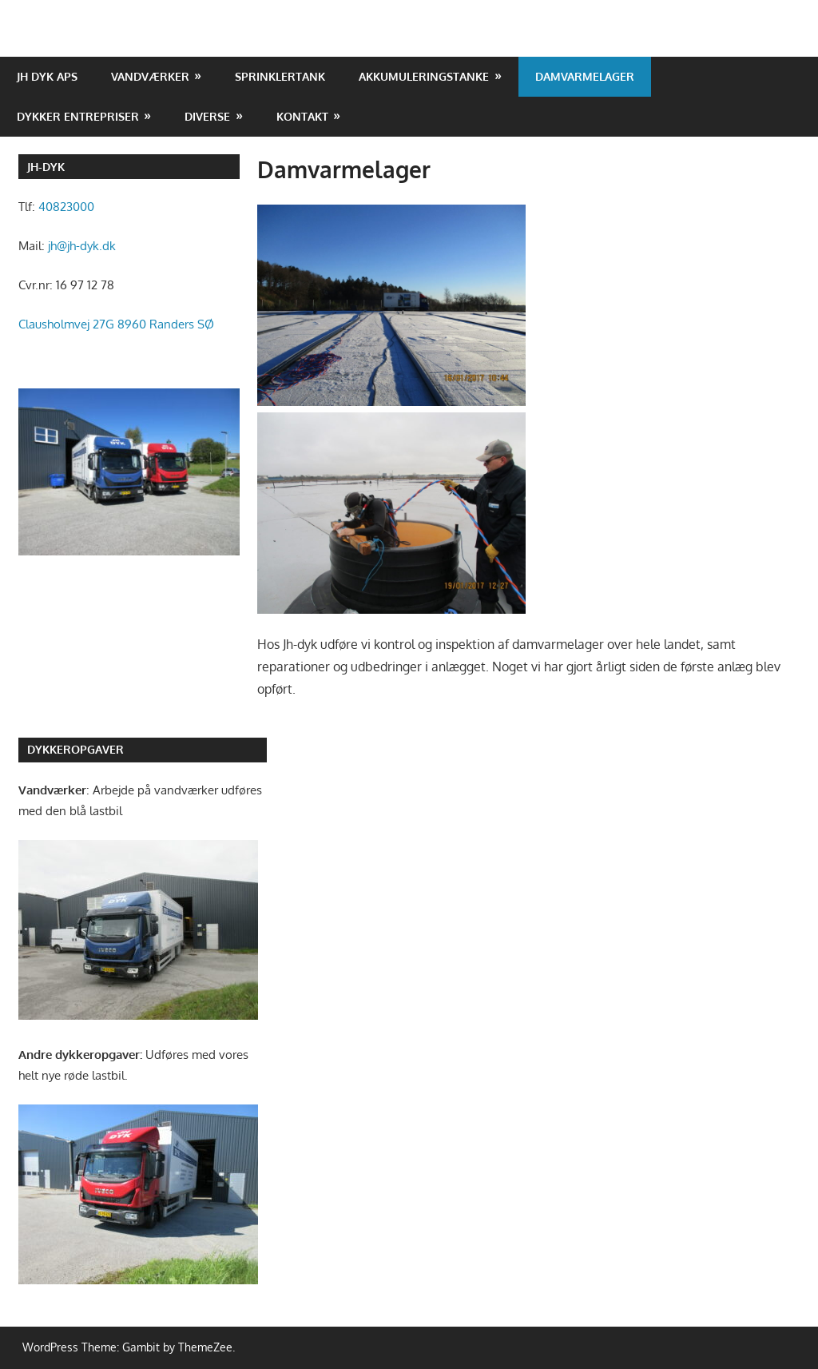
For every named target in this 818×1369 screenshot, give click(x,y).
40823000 (66, 206)
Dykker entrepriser (78, 116)
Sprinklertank (280, 76)
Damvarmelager (584, 76)
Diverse (207, 116)
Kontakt (302, 116)
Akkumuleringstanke (424, 76)
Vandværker (150, 76)
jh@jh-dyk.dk (82, 245)
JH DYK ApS (47, 76)
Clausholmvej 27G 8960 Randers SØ (116, 324)
